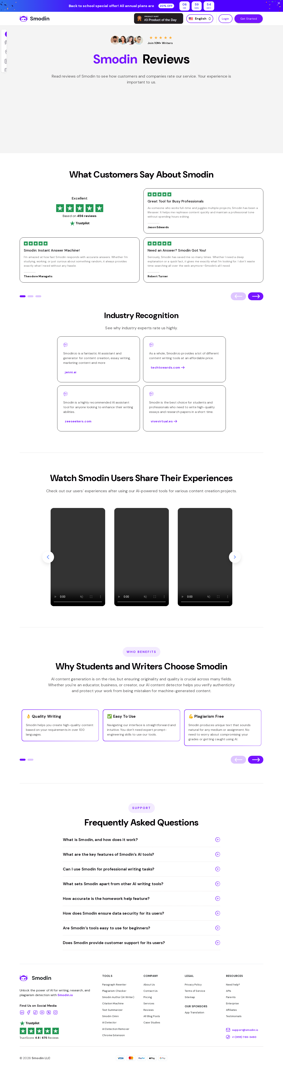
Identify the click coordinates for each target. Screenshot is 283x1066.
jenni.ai (70, 372)
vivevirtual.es (184, 421)
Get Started (248, 18)
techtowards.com (184, 367)
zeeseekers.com (78, 421)
